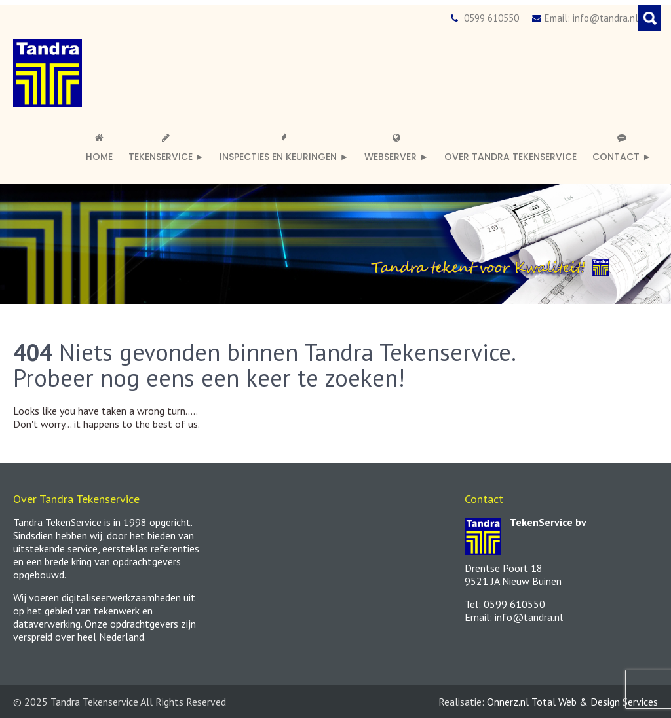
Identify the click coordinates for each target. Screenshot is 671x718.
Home (99, 148)
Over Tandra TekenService (510, 156)
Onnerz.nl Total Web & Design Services (572, 701)
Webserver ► (396, 148)
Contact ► (621, 148)
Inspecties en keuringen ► (284, 148)
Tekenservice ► (166, 148)
